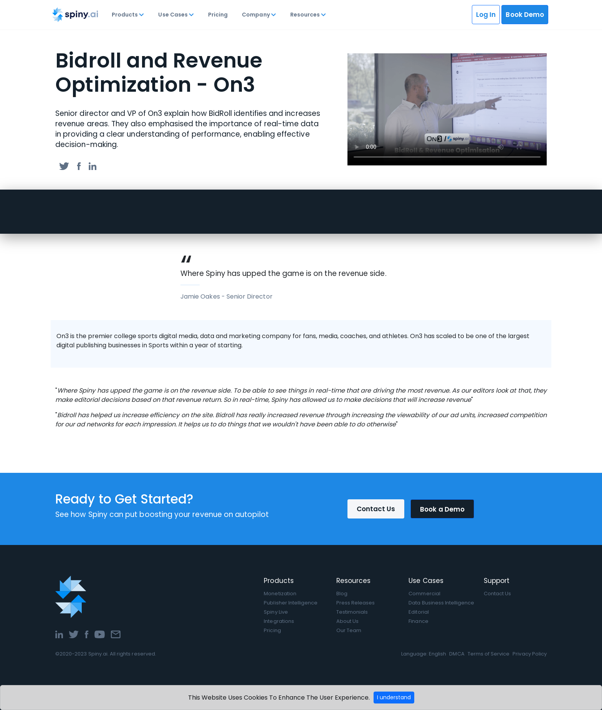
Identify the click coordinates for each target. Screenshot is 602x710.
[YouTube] (99, 633)
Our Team (348, 630)
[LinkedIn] (59, 633)
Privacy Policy (530, 653)
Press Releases (355, 602)
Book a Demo (442, 509)
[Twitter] (74, 633)
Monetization (280, 593)
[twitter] (64, 165)
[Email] (116, 633)
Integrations (279, 621)
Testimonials (352, 612)
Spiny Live (276, 612)
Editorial (418, 612)
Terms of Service (489, 653)
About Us (347, 621)
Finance (418, 621)
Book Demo (525, 14)
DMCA (456, 653)
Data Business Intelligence (441, 602)
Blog (341, 593)
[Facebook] (86, 633)
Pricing (218, 14)
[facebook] (79, 165)
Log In (486, 14)
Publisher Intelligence (291, 602)
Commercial (424, 593)
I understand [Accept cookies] (394, 697)
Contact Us (376, 509)
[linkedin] (92, 165)
